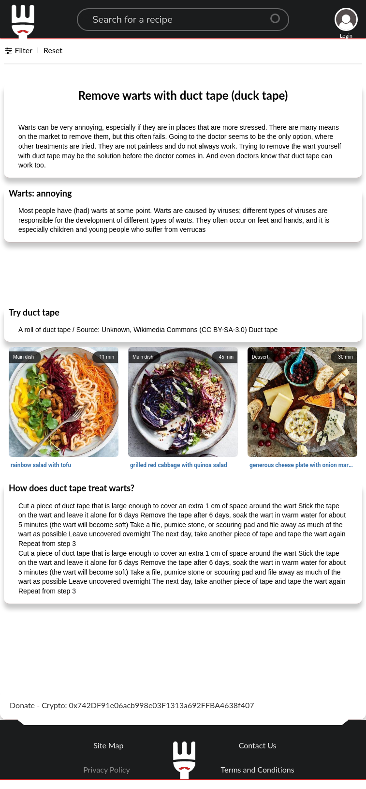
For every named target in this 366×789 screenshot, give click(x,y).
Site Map (108, 745)
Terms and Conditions (257, 769)
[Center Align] (278, 14)
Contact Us (258, 745)
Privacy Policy (106, 769)
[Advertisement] (183, 274)
